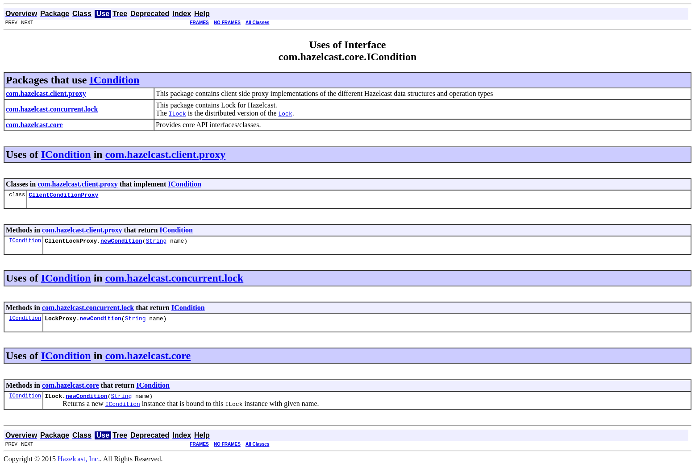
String (156, 243)
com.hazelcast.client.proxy (165, 154)
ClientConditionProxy (63, 196)
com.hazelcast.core (148, 359)
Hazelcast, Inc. (79, 464)
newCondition (121, 243)
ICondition (114, 80)
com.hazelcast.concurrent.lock (174, 280)
